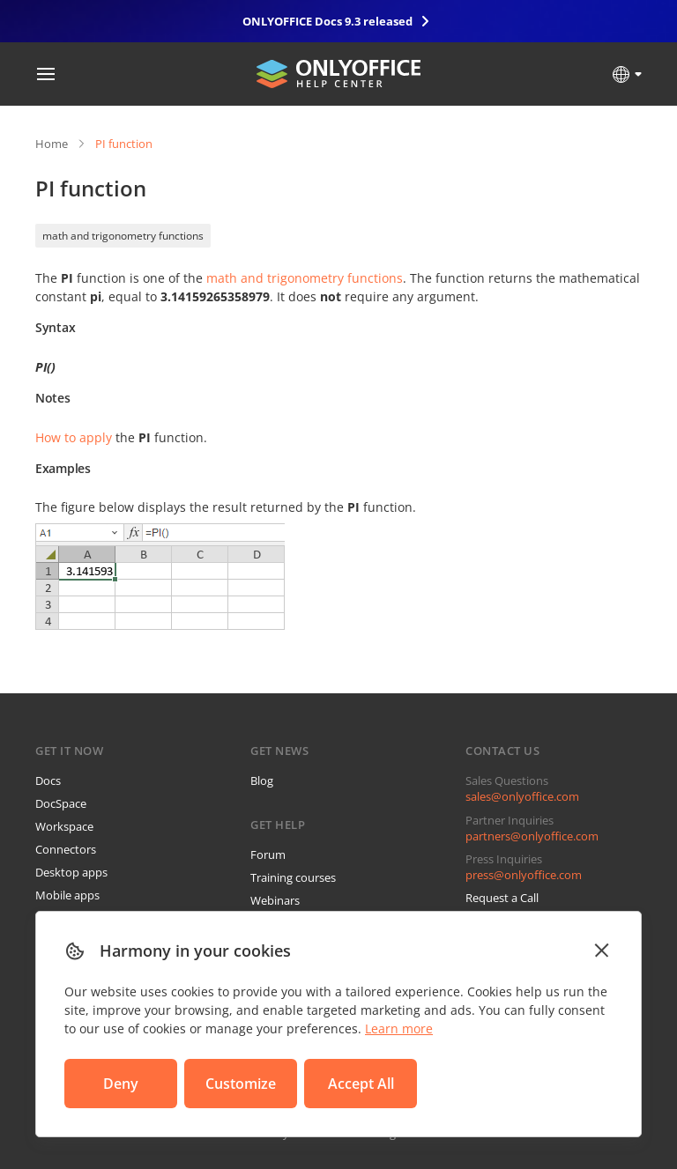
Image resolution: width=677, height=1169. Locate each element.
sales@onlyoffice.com (522, 796)
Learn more (399, 1028)
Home (51, 144)
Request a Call (502, 898)
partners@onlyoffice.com (532, 836)
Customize (240, 1083)
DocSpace (60, 803)
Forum (268, 854)
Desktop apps (71, 872)
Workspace (64, 826)
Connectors (65, 849)
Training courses (293, 877)
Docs (48, 780)
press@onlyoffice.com (523, 875)
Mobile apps (67, 895)
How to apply (73, 437)
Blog (261, 780)
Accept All (361, 1083)
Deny (120, 1083)
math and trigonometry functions (123, 235)
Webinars (275, 900)
